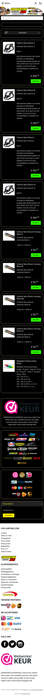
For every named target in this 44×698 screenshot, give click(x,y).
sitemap (25, 689)
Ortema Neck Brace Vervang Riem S (29, 233)
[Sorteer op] (22, 33)
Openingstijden (6, 569)
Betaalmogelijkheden (8, 577)
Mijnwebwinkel (26, 693)
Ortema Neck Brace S (26, 43)
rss (29, 689)
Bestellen (36, 81)
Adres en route (6, 536)
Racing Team (5, 544)
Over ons (4, 549)
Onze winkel (5, 541)
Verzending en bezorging (10, 574)
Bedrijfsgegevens (7, 572)
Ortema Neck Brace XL (26, 185)
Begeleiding (5, 546)
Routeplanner (6, 538)
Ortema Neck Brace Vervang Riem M (29, 265)
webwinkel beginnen (37, 689)
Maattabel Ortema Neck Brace (26, 362)
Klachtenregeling (7, 585)
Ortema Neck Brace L (26, 137)
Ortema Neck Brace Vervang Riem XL (29, 330)
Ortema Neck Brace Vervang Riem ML (29, 297)
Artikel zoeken (6, 551)
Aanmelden (8, 515)
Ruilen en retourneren (9, 580)
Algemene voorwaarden (9, 582)
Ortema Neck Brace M (26, 90)
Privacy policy (6, 587)
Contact (4, 533)
